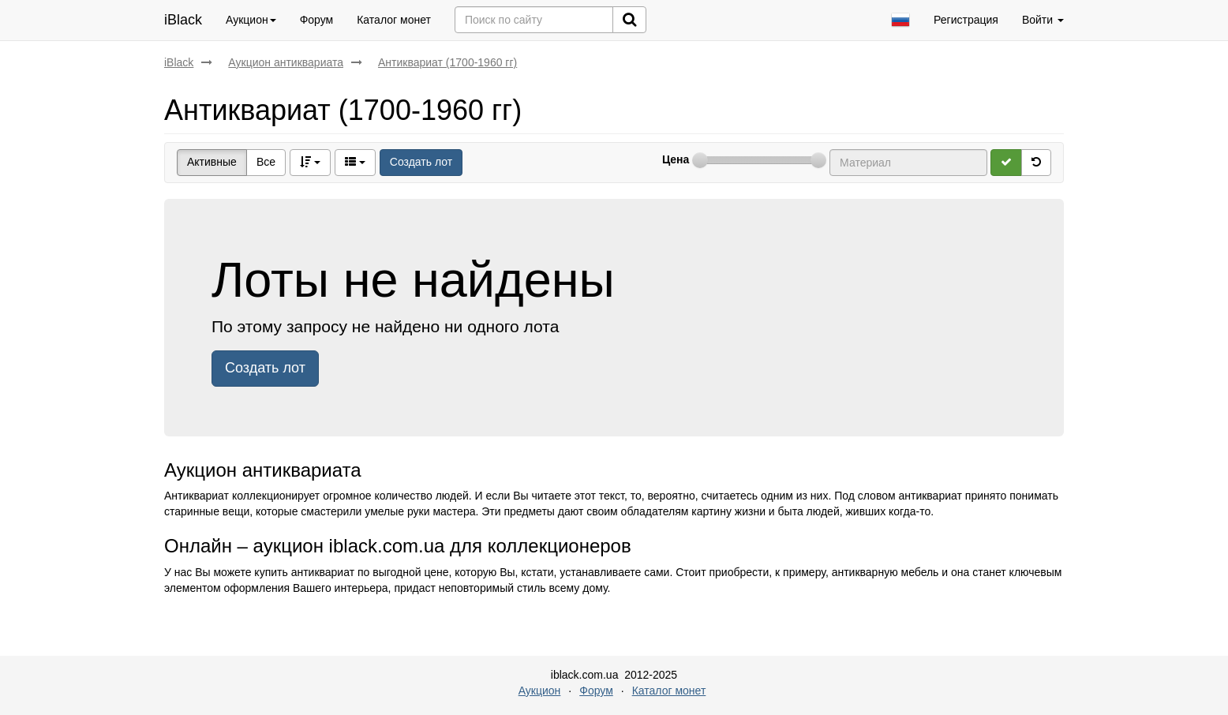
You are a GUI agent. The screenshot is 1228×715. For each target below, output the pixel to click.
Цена (675, 159)
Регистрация (966, 19)
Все (265, 161)
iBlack (183, 20)
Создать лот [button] (265, 368)
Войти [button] (1043, 19)
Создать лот (421, 161)
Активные (212, 161)
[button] (900, 20)
